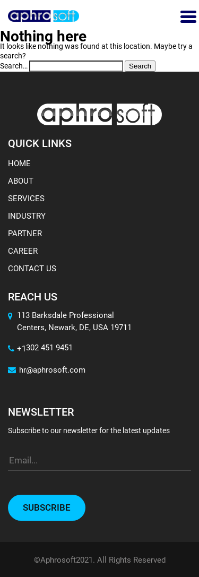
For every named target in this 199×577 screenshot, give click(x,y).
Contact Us (32, 268)
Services (26, 198)
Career (23, 251)
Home (19, 163)
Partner (25, 233)
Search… (14, 66)
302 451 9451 (49, 347)
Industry (27, 216)
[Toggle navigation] (187, 16)
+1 (17, 349)
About (20, 181)
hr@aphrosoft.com (46, 370)
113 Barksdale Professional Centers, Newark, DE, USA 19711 (74, 321)
